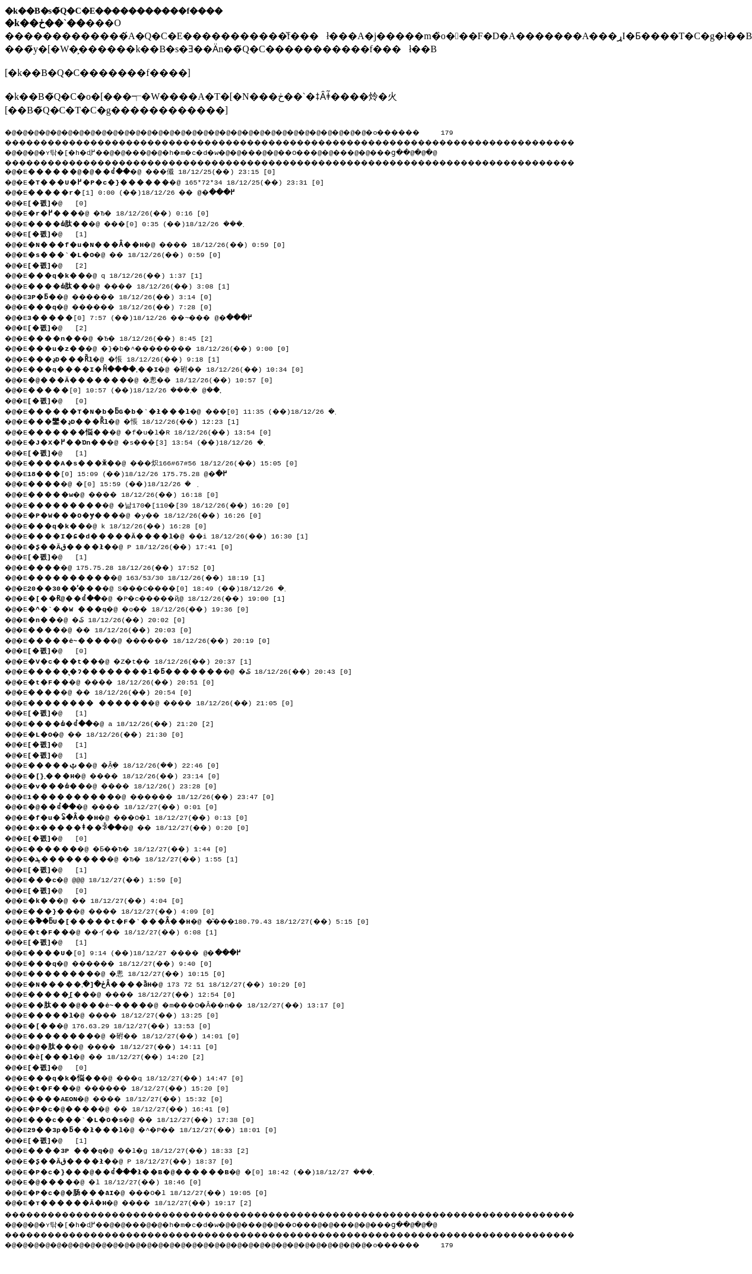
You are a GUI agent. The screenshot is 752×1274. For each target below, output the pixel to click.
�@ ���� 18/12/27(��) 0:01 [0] (130, 805)
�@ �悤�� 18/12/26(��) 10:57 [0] (156, 379)
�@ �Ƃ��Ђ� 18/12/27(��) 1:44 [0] (134, 847)
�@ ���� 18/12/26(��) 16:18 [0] (130, 493)
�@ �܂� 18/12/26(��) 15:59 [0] (119, 482)
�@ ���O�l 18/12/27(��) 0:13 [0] (145, 816)
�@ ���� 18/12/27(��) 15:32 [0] (132, 1097)
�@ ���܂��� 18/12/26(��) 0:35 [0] (144, 222)
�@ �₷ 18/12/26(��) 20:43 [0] (196, 670)
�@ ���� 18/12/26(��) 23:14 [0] (159, 774)
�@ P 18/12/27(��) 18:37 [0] (134, 1160)
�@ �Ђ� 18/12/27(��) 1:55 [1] (138, 858)
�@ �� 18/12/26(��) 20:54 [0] (115, 691)
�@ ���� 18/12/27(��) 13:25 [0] (130, 1014)
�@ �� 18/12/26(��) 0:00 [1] (138, 191)
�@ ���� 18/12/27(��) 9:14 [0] (142, 951)
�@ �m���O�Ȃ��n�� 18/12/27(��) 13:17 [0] (195, 1004)
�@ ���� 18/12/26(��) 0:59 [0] (163, 243)
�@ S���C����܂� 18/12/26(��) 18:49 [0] (166, 587)
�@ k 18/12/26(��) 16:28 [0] (121, 525)
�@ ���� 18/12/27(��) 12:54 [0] (138, 993)
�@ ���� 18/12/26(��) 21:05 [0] (167, 701)
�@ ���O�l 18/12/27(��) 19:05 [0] (154, 1191)
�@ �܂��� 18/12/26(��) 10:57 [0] (133, 389)
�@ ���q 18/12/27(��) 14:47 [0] (141, 1077)
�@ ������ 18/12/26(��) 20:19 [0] (157, 639)
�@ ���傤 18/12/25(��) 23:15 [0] (159, 170)
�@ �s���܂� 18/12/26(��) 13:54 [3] (153, 441)
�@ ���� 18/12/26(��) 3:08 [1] (135, 285)
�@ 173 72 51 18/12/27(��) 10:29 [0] (172, 983)
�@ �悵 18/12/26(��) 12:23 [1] (147, 420)
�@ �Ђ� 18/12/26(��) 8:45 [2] (125, 337)
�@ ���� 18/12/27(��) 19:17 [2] (146, 1201)
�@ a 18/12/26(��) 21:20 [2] (126, 722)
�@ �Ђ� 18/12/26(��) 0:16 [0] (124, 212)
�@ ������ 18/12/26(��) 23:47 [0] (159, 795)
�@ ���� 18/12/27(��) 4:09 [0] (128, 910)
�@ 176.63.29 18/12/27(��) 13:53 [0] (123, 1024)
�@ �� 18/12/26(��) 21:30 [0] (111, 733)
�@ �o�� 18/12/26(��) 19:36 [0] (144, 608)
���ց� (431, 151)
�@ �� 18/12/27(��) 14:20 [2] (121, 1055)
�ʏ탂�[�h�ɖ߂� (77, 151)
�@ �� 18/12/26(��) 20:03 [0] (115, 628)
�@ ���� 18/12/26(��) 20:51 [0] (128, 681)
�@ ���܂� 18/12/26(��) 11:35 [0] (188, 410)
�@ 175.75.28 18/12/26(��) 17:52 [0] (125, 566)
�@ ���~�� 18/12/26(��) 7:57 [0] (149, 316)
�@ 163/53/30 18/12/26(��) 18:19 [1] (150, 576)
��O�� (326, 151)
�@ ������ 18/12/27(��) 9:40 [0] (128, 962)
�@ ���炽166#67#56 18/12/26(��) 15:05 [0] (168, 462)
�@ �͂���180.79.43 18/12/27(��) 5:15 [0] (206, 920)
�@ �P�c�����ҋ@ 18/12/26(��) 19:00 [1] (166, 597)
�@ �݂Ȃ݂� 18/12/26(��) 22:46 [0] (130, 764)
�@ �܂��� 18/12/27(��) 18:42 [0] (210, 1170)
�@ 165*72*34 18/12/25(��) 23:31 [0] (180, 181)
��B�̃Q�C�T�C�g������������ (116, 110)
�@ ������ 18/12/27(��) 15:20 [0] (136, 1087)
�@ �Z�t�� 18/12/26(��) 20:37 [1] (146, 660)
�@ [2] (60, 264)
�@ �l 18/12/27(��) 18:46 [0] (119, 1181)
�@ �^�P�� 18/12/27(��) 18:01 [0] (159, 1128)
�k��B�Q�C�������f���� (97, 73)
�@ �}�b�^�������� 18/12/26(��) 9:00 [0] (169, 347)
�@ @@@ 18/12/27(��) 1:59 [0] (109, 878)
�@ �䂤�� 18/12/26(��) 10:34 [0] (174, 368)
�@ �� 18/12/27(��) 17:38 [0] (146, 1118)
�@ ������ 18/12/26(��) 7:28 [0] (128, 305)
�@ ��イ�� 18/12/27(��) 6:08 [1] (129, 931)
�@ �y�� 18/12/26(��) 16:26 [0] (150, 514)
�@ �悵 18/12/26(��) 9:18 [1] (128, 358)
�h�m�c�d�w (210, 151)
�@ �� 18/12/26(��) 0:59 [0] (130, 253)
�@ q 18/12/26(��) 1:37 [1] (119, 274)
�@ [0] (60, 202)
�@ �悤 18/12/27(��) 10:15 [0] (131, 972)
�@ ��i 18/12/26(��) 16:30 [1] (173, 535)
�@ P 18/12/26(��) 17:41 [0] (134, 545)
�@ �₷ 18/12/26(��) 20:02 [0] (113, 618)
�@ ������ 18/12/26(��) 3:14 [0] (128, 295)
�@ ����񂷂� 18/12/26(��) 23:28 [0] (140, 785)
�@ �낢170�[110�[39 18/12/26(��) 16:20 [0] (164, 504)
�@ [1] (60, 232)
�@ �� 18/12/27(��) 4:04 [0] (111, 899)
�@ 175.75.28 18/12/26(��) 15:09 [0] (132, 472)
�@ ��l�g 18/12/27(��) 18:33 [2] (144, 1149)
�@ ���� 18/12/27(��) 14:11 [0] (129, 1045)
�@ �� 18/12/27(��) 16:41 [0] (134, 1108)
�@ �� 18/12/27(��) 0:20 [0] (145, 826)
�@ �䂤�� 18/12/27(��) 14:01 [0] (139, 1035)
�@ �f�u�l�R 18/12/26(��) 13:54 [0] (156, 431)
